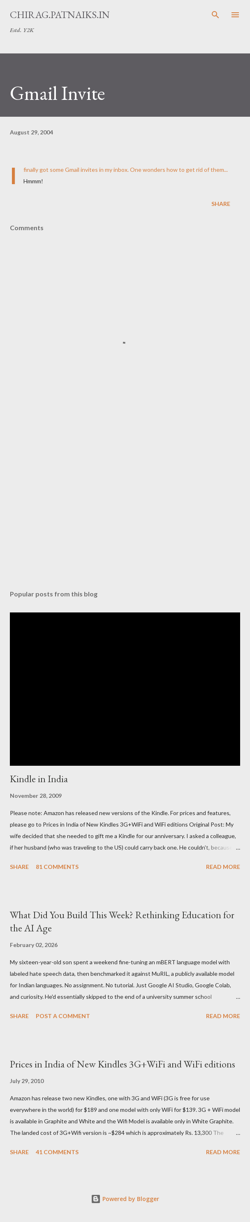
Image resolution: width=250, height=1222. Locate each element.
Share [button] (220, 203)
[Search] (215, 15)
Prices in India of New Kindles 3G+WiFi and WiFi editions (122, 1064)
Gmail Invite (57, 93)
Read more (223, 866)
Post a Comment (63, 1015)
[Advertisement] (125, 506)
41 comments (57, 1151)
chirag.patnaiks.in (60, 14)
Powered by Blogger (125, 1199)
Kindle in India (39, 778)
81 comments (57, 866)
